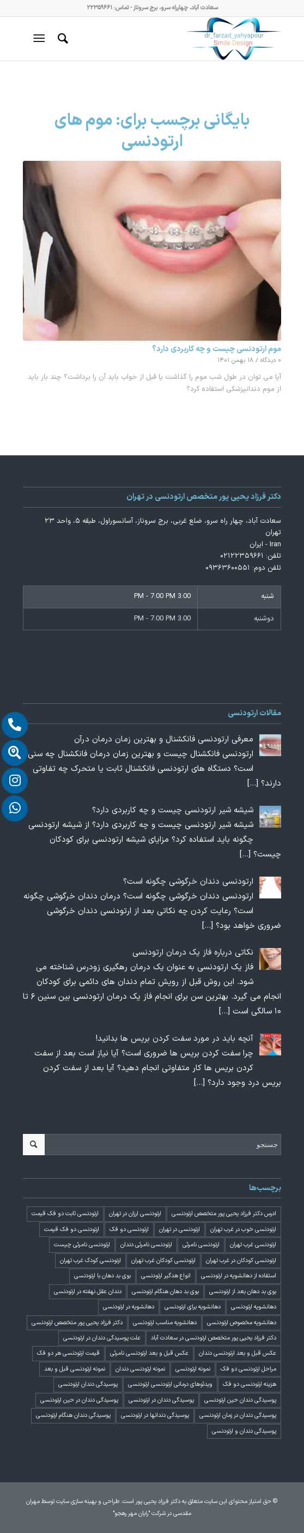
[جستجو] (61, 39)
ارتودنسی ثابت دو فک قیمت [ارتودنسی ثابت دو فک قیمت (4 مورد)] (65, 1213)
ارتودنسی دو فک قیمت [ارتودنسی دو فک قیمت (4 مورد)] (71, 1229)
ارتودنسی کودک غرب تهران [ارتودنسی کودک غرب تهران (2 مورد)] (90, 1260)
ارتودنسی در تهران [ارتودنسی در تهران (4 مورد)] (179, 1229)
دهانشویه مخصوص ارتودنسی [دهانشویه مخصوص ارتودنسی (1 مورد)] (241, 1322)
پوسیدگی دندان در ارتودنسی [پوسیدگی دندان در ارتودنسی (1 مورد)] (161, 1400)
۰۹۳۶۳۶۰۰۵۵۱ (227, 568)
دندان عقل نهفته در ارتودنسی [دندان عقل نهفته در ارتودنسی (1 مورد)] (87, 1291)
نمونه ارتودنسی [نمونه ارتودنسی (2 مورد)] (192, 1369)
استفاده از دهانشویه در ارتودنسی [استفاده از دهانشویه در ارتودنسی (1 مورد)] (238, 1276)
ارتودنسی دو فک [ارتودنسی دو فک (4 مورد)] (129, 1229)
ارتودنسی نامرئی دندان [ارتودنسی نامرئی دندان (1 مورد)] (146, 1245)
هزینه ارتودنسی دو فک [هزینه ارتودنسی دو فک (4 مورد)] (249, 1384)
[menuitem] (61, 39)
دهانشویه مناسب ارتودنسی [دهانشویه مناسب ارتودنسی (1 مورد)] (165, 1322)
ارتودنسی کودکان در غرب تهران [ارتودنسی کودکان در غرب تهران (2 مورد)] (241, 1260)
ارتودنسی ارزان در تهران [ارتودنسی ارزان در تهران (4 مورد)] (135, 1213)
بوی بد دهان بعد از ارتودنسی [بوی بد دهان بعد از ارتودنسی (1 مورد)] (242, 1291)
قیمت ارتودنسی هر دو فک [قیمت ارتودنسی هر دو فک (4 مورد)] (68, 1353)
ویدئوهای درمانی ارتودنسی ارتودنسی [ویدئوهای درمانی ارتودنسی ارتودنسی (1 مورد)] (170, 1384)
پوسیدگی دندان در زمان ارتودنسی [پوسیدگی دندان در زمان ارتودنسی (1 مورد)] (237, 1415)
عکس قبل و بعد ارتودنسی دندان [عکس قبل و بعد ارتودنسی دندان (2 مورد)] (237, 1353)
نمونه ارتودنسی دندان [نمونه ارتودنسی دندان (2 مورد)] (140, 1369)
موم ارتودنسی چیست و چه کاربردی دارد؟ (216, 349)
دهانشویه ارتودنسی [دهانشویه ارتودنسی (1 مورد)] (253, 1307)
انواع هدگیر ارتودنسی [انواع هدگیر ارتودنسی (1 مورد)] (166, 1276)
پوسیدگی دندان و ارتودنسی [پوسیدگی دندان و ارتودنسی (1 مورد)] (244, 1431)
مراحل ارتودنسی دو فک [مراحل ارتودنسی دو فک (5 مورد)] (248, 1369)
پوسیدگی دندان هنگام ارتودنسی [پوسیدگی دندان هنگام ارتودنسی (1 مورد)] (73, 1415)
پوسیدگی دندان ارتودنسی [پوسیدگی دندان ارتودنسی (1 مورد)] (88, 1384)
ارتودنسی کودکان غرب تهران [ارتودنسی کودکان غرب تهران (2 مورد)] (163, 1260)
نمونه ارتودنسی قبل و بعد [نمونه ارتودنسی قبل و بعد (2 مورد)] (74, 1369)
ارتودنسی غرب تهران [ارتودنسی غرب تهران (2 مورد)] (253, 1245)
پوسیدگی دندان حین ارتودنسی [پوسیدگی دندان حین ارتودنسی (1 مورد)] (240, 1400)
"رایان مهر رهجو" (131, 1513)
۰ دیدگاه (270, 360)
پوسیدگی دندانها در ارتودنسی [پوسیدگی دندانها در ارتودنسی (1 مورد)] (155, 1415)
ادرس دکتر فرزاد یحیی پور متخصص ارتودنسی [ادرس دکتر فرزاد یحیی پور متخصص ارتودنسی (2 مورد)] (224, 1213)
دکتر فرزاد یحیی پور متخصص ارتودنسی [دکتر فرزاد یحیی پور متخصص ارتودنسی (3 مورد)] (77, 1322)
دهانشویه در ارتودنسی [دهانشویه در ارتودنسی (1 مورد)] (128, 1307)
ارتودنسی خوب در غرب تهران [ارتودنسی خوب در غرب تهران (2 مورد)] (243, 1229)
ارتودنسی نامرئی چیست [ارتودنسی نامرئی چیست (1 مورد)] (82, 1245)
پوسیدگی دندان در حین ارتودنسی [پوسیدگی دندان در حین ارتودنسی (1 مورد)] (79, 1400)
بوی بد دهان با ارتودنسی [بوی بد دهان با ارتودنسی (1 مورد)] (102, 1276)
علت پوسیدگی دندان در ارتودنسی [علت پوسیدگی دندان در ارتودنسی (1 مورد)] (102, 1338)
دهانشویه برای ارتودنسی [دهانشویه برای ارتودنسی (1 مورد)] (193, 1307)
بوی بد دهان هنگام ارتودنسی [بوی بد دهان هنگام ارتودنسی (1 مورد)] (165, 1291)
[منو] (41, 39)
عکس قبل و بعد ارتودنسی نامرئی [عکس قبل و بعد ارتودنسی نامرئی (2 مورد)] (149, 1353)
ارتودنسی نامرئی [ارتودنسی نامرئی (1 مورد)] (201, 1245)
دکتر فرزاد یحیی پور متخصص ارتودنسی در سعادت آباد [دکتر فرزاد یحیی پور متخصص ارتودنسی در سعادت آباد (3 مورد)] (213, 1338)
